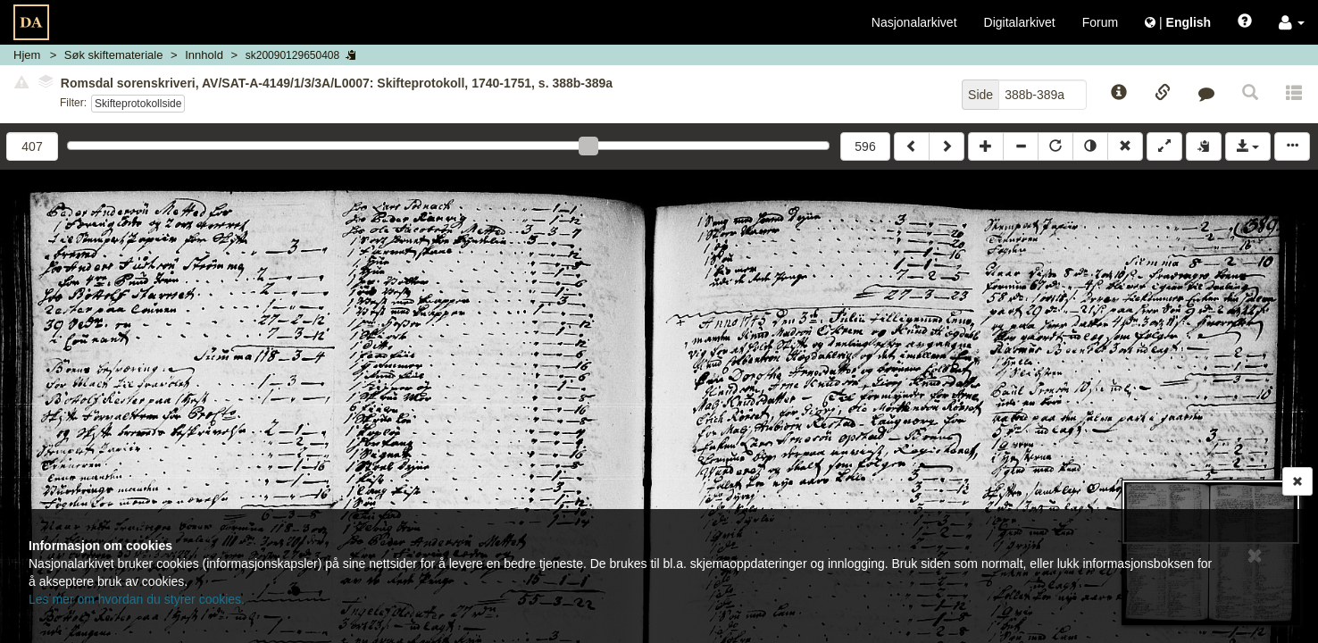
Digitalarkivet (1019, 22)
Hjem (26, 55)
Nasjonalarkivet (914, 22)
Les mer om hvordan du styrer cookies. (137, 599)
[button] (1291, 22)
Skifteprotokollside (138, 103)
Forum (1100, 22)
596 (865, 146)
